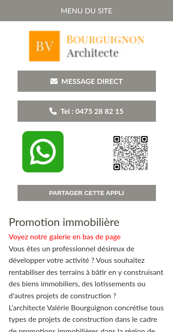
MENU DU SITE (86, 10)
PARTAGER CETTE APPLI (86, 193)
